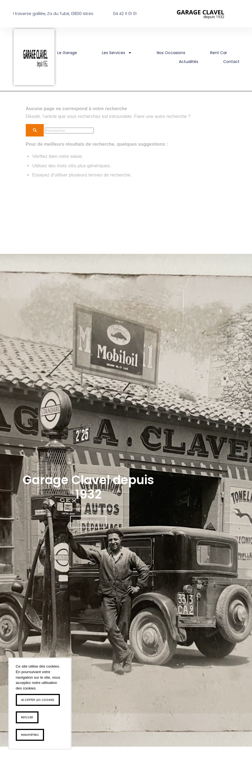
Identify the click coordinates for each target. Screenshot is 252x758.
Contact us (88, 520)
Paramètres (30, 735)
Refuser (27, 717)
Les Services (117, 52)
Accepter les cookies (38, 700)
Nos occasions (171, 52)
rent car (218, 52)
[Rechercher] (69, 130)
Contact (231, 61)
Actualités (188, 61)
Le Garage (67, 52)
